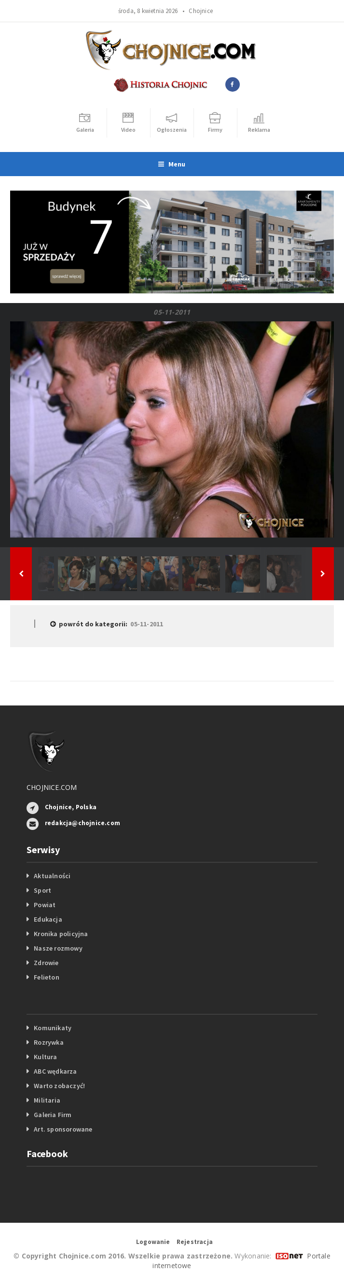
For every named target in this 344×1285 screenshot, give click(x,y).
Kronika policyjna (61, 933)
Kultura (45, 1056)
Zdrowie (46, 962)
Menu (171, 164)
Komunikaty (52, 1027)
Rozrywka (49, 1042)
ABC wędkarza (55, 1071)
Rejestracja (195, 1242)
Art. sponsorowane (63, 1129)
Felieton (46, 977)
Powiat (44, 904)
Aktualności (52, 875)
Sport (42, 890)
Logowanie (153, 1242)
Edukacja (48, 919)
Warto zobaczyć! (59, 1085)
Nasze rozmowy (58, 948)
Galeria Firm (53, 1114)
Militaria (47, 1100)
